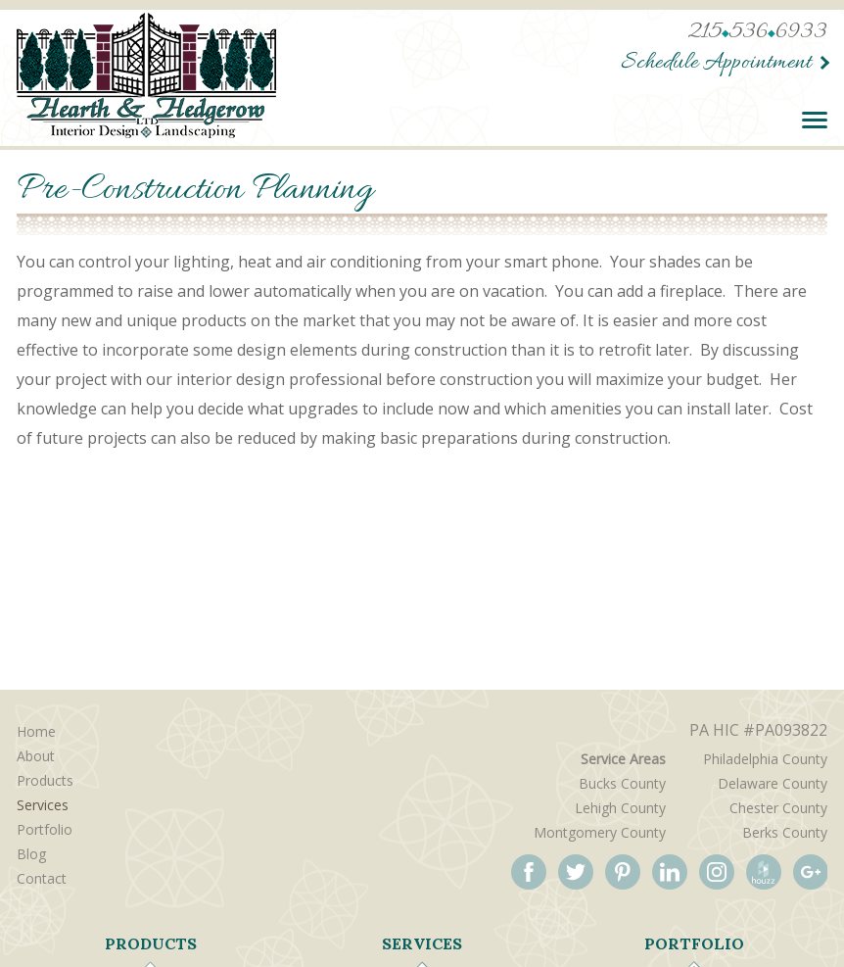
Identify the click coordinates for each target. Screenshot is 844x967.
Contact (42, 878)
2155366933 (757, 33)
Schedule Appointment (716, 63)
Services (43, 805)
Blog (31, 854)
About (36, 756)
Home (36, 731)
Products (45, 780)
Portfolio (44, 829)
